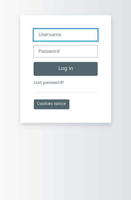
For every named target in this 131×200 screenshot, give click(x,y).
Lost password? (49, 83)
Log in (65, 69)
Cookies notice (51, 104)
